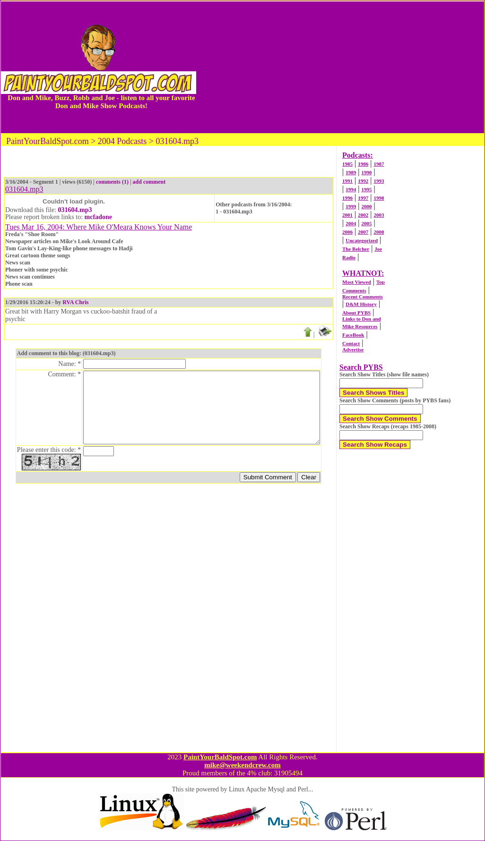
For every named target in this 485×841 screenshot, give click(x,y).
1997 (363, 198)
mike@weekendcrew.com (242, 765)
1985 (347, 164)
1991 (347, 181)
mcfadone (98, 217)
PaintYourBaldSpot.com (220, 757)
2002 (363, 215)
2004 (351, 223)
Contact (351, 343)
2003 (378, 215)
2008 (378, 232)
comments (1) (112, 181)
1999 (351, 206)
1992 (363, 181)
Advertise (353, 349)
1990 (366, 172)
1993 (378, 181)
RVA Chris (75, 302)
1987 (378, 164)
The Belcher (355, 249)
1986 (363, 164)
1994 (351, 189)
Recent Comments (362, 296)
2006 (347, 232)
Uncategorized (362, 240)
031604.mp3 (75, 209)
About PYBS (356, 312)
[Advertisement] (340, 67)
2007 (363, 232)
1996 (347, 198)
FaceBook (353, 335)
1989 (351, 172)
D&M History (361, 304)
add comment (149, 181)
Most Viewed (356, 282)
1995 (366, 189)
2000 (366, 206)
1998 (378, 198)
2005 (366, 223)
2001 (347, 215)
